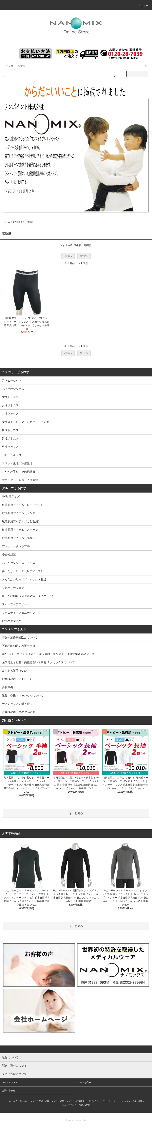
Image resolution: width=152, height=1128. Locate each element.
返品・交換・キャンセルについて (23, 695)
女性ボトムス (19, 222)
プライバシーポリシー (112, 1101)
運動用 (30, 222)
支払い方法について (27, 1101)
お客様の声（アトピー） (17, 678)
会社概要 (7, 687)
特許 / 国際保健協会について (20, 637)
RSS (81, 1105)
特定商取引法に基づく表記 (87, 1101)
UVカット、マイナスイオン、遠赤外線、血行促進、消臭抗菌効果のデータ (48, 654)
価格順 (77, 245)
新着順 (87, 245)
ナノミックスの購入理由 (17, 703)
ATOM (87, 1105)
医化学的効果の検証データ (18, 645)
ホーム (7, 222)
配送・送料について (48, 1101)
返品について (66, 1101)
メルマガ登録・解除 (133, 1101)
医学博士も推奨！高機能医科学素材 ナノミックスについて (38, 662)
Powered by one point (76, 1120)
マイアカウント (9, 1082)
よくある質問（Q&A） (16, 670)
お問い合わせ (8, 1090)
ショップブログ (69, 1105)
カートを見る (84, 1082)
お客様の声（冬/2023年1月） (20, 712)
